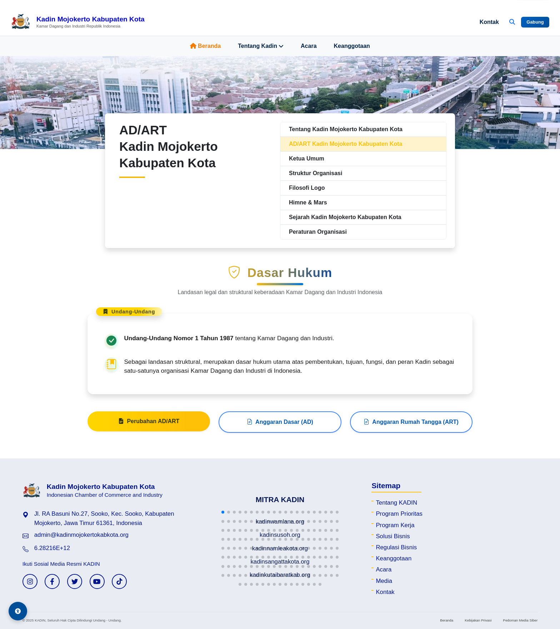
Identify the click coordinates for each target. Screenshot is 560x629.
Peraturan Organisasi (318, 232)
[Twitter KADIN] (74, 581)
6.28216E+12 (52, 548)
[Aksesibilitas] (18, 611)
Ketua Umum (306, 158)
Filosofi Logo (307, 188)
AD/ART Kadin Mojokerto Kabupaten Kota (345, 144)
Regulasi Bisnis (396, 547)
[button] (222, 512)
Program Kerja (395, 525)
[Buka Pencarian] (512, 22)
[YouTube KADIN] (97, 581)
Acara (308, 46)
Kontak (489, 22)
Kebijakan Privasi (478, 620)
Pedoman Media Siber (520, 620)
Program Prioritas (399, 513)
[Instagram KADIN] (30, 581)
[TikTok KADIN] (119, 581)
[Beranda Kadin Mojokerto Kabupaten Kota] (78, 22)
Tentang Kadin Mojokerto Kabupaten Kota (345, 129)
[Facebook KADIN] (52, 581)
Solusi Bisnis (393, 536)
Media (384, 581)
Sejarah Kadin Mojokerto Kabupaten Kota (345, 217)
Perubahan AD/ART (148, 424)
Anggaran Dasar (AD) (280, 425)
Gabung (535, 22)
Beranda (205, 46)
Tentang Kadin (261, 46)
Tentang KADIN (396, 502)
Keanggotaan (352, 46)
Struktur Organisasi (315, 173)
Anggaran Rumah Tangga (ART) (411, 425)
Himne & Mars (308, 202)
